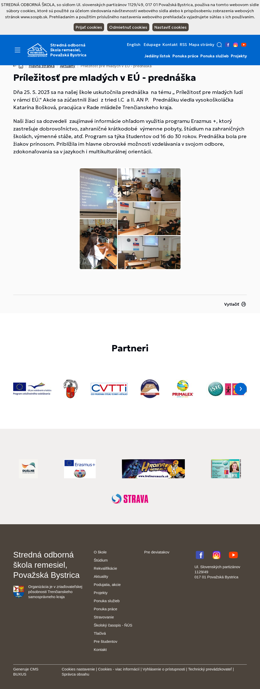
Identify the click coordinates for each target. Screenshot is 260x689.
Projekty (239, 56)
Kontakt (170, 44)
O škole (100, 552)
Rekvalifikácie (105, 568)
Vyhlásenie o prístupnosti (164, 669)
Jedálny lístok (157, 56)
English (133, 44)
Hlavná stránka (42, 65)
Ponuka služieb (214, 56)
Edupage (152, 44)
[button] (219, 45)
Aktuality (67, 65)
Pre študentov (105, 641)
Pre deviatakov (156, 552)
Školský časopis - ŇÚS (113, 625)
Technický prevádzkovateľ (210, 669)
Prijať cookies (89, 27)
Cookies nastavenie (78, 669)
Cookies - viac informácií (118, 669)
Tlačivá (100, 633)
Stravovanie (104, 617)
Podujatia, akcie (107, 584)
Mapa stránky (201, 44)
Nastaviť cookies (170, 27)
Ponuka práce (185, 56)
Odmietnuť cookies (128, 27)
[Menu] (17, 50)
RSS (183, 44)
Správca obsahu (75, 674)
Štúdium (101, 560)
